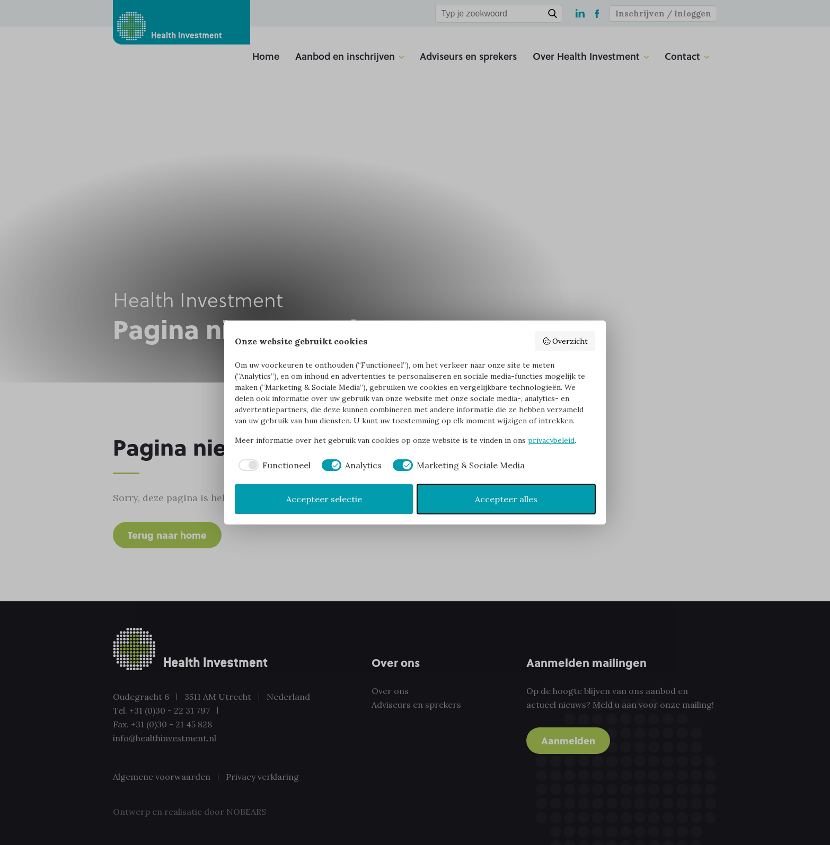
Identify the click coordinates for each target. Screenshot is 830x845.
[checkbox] (273, 465)
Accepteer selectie (324, 499)
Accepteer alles (506, 499)
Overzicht (565, 341)
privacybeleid (551, 440)
